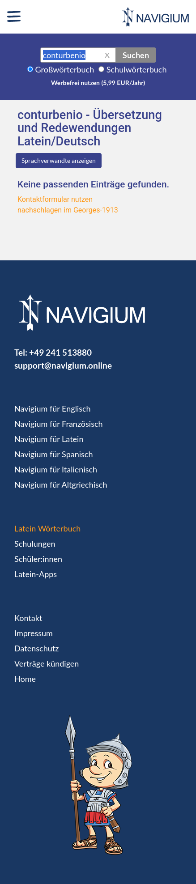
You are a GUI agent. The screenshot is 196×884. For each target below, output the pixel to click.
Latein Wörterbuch (47, 528)
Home (25, 679)
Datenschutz (36, 648)
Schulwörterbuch (137, 69)
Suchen (136, 55)
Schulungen (34, 543)
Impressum (33, 633)
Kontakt (28, 618)
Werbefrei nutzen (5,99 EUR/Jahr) (98, 82)
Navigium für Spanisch (53, 454)
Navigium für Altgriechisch (60, 484)
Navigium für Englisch (52, 408)
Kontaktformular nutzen (55, 199)
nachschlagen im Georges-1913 (67, 210)
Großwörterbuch (64, 69)
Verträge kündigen (46, 663)
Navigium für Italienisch (55, 469)
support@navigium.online (63, 365)
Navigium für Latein (48, 439)
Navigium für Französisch (58, 424)
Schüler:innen (38, 559)
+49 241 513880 (60, 352)
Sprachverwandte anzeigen (58, 160)
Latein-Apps (35, 574)
